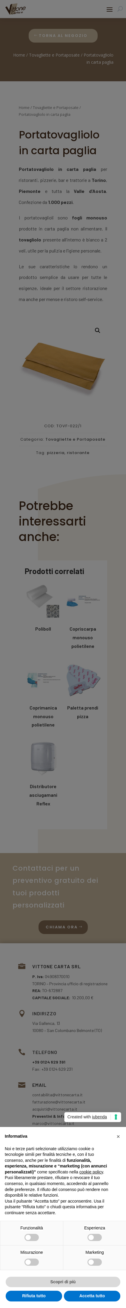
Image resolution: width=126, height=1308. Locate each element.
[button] (118, 1136)
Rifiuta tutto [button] (34, 1295)
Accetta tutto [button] (92, 1295)
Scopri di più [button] (63, 1281)
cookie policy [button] (91, 1172)
